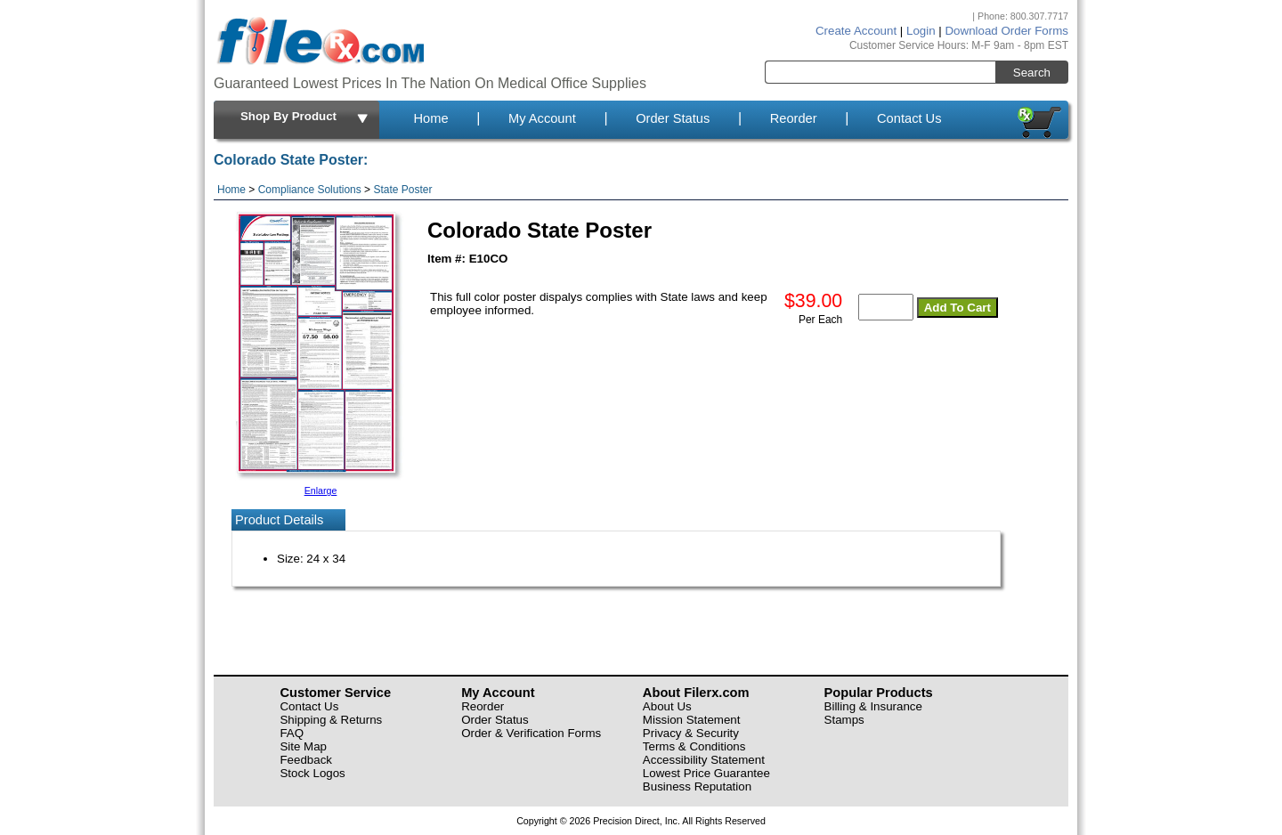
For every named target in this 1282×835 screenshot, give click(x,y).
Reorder (793, 118)
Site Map (303, 746)
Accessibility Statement (704, 759)
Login (921, 30)
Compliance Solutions (309, 189)
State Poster (402, 189)
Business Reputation (697, 786)
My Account (542, 118)
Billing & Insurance (873, 706)
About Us (667, 706)
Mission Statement (692, 719)
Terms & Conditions (694, 746)
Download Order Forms (1006, 30)
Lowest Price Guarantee (706, 773)
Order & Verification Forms (531, 733)
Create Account (856, 30)
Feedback (306, 759)
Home (430, 118)
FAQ (292, 733)
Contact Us (909, 118)
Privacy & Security (691, 733)
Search (1032, 72)
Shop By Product (305, 117)
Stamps (844, 719)
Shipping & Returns (331, 719)
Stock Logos (312, 773)
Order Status (673, 118)
